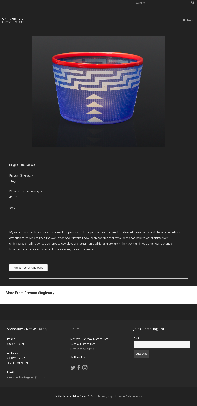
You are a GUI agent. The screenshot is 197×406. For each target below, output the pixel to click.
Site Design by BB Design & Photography (119, 396)
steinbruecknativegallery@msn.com (27, 377)
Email (136, 338)
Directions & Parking (82, 349)
